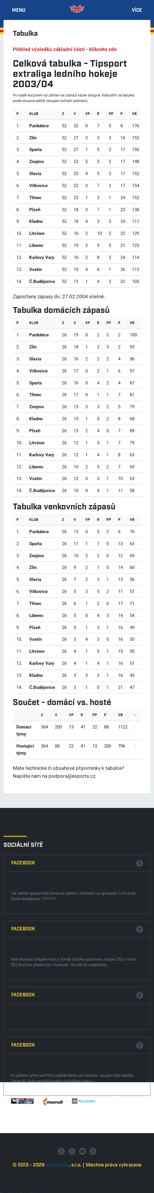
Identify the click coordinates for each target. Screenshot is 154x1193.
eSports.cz (57, 1186)
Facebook (23, 974)
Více (137, 10)
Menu (18, 10)
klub (33, 114)
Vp (87, 114)
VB (134, 114)
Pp (111, 114)
